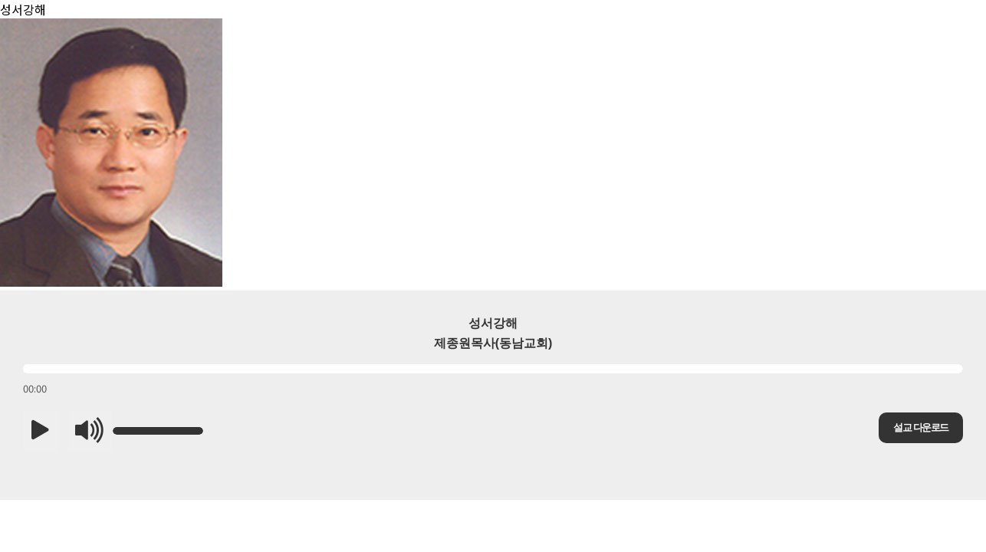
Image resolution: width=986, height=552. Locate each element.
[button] (40, 431)
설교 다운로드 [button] (920, 427)
